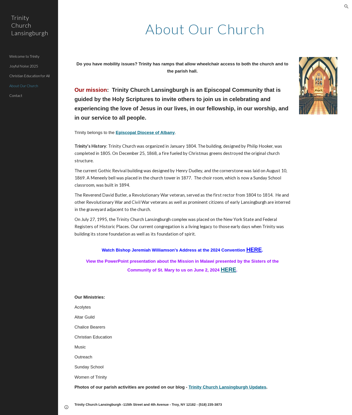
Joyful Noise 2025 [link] (23, 66)
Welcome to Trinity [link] (24, 56)
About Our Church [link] (23, 85)
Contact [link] (15, 95)
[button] (346, 6)
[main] (205, 28)
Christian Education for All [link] (29, 75)
